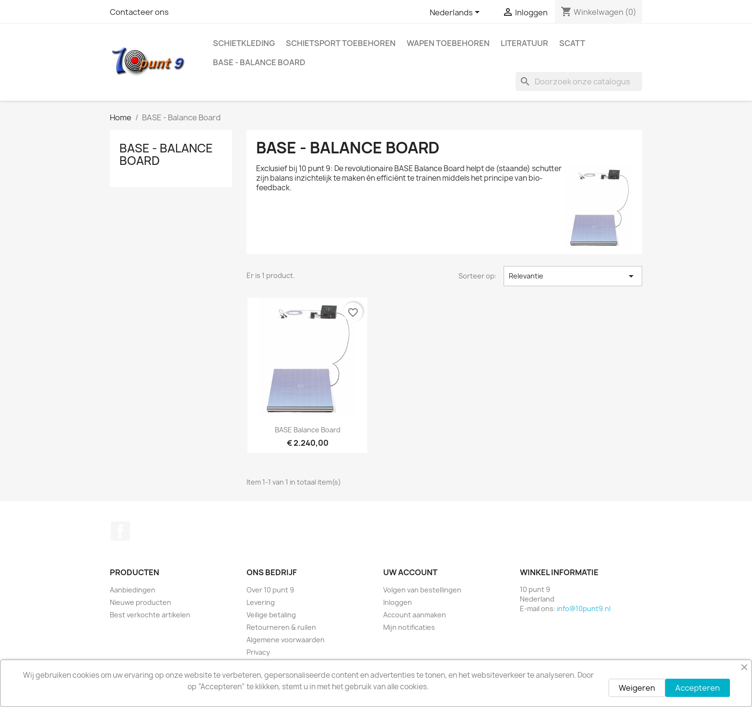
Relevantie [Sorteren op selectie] (573, 276)
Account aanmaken (414, 614)
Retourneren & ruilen (281, 627)
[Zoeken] (579, 81)
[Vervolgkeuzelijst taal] (456, 13)
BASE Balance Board (308, 429)
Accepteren (697, 688)
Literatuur (524, 43)
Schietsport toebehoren (341, 43)
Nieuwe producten (140, 602)
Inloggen (397, 602)
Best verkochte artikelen (150, 614)
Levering (261, 602)
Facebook (120, 531)
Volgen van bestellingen (422, 589)
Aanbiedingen (132, 589)
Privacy (258, 652)
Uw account (410, 572)
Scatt (572, 43)
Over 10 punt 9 (270, 589)
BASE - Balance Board (259, 62)
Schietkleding (244, 43)
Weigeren (637, 688)
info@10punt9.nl (584, 608)
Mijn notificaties (409, 627)
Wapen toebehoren (448, 43)
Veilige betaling (271, 614)
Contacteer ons (139, 12)
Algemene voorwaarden (286, 639)
